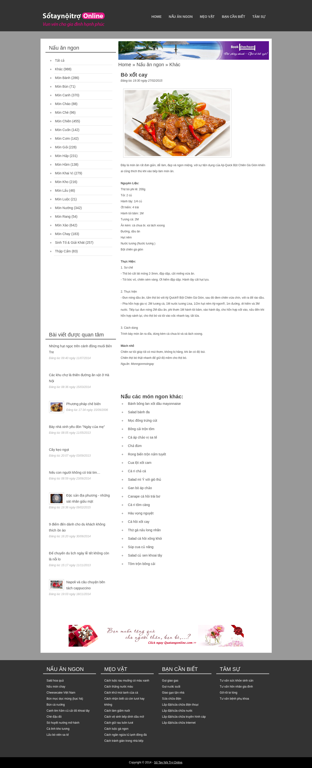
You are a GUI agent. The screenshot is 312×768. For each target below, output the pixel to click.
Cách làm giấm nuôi (117, 710)
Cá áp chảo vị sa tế (142, 437)
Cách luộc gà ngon (116, 728)
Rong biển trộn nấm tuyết (147, 454)
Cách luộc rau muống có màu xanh (126, 680)
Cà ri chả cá (137, 471)
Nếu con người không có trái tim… (75, 472)
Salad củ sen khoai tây (145, 555)
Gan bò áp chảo (140, 488)
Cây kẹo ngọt (59, 450)
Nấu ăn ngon (181, 17)
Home (157, 17)
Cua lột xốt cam (140, 463)
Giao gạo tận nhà (173, 692)
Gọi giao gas (170, 680)
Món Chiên (63, 121)
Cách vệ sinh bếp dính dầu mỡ (124, 716)
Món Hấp (62, 156)
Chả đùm (135, 446)
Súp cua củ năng (140, 547)
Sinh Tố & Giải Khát (70, 242)
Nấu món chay (56, 686)
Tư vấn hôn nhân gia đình (236, 686)
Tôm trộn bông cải (141, 564)
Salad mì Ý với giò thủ (144, 479)
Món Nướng (64, 208)
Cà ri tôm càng (139, 505)
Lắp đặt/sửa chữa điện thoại (180, 704)
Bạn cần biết (233, 17)
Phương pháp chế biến (83, 404)
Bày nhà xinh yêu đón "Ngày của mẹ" (77, 427)
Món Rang (63, 216)
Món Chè (62, 112)
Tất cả (59, 60)
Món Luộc (62, 199)
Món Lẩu (61, 190)
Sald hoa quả (55, 680)
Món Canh (63, 95)
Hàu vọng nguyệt (140, 513)
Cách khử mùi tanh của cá (121, 692)
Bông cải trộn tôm (141, 429)
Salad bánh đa (139, 412)
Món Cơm (62, 138)
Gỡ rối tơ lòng (228, 692)
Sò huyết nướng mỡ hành (63, 722)
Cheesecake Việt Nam (61, 692)
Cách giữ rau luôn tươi (118, 722)
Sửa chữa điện (171, 698)
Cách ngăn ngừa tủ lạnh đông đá (125, 734)
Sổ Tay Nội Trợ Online (168, 762)
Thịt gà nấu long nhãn (144, 530)
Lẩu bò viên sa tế (58, 734)
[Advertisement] (81, 294)
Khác (59, 69)
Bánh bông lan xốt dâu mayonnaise (154, 404)
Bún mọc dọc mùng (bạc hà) (65, 698)
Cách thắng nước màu (118, 686)
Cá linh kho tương (58, 728)
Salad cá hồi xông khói (145, 538)
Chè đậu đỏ (54, 716)
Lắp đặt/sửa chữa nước (177, 710)
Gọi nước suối (171, 686)
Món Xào (62, 225)
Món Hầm (62, 164)
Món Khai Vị (64, 173)
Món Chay (62, 234)
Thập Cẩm (63, 251)
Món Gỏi (61, 147)
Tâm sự (259, 17)
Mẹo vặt (207, 17)
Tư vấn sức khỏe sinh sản (237, 680)
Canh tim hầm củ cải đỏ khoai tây (68, 710)
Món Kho (62, 182)
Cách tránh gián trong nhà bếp (123, 740)
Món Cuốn (63, 130)
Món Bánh (62, 78)
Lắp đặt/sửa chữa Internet (179, 722)
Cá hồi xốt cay (138, 522)
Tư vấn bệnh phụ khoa (234, 698)
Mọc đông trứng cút (142, 420)
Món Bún (62, 86)
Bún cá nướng (56, 704)
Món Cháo (63, 104)
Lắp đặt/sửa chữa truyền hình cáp (184, 716)
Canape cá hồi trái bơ (144, 496)
